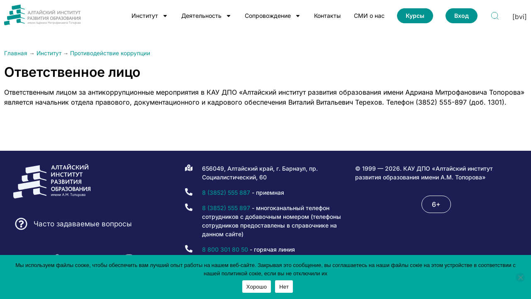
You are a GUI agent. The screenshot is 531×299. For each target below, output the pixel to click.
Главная (15, 53)
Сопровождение (273, 16)
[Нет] (520, 277)
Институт (150, 16)
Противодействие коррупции (110, 53)
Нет (284, 287)
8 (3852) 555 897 (226, 207)
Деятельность (206, 16)
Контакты (327, 15)
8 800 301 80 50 (225, 249)
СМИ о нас (369, 15)
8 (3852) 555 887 (226, 192)
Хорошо (256, 287)
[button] (436, 204)
